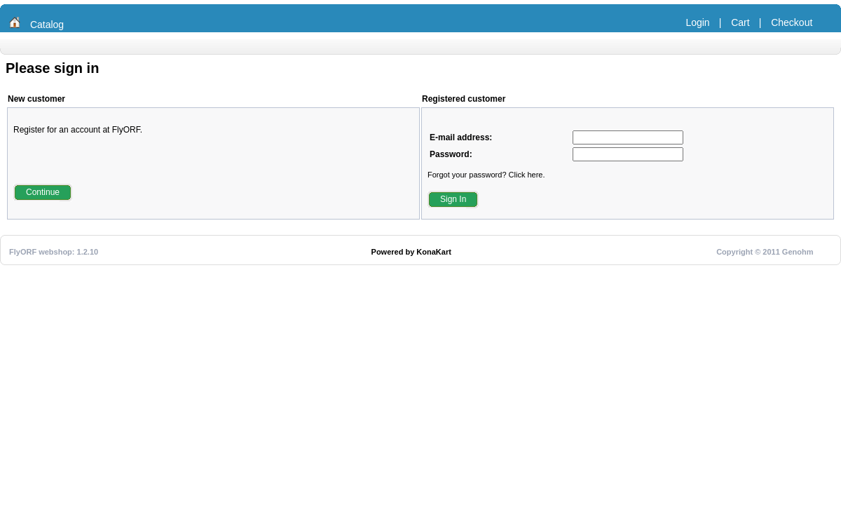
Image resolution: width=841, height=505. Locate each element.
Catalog (47, 24)
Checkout (791, 22)
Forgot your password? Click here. (486, 174)
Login (697, 22)
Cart (740, 22)
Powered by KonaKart (411, 252)
